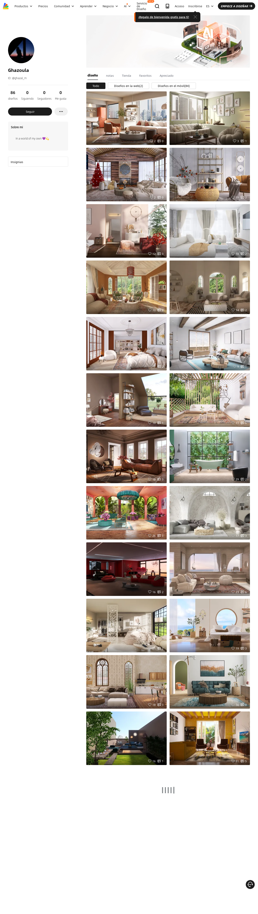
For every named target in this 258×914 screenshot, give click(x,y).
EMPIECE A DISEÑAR (236, 6)
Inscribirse (195, 6)
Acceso (179, 6)
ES (209, 6)
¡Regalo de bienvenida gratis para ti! (163, 17)
